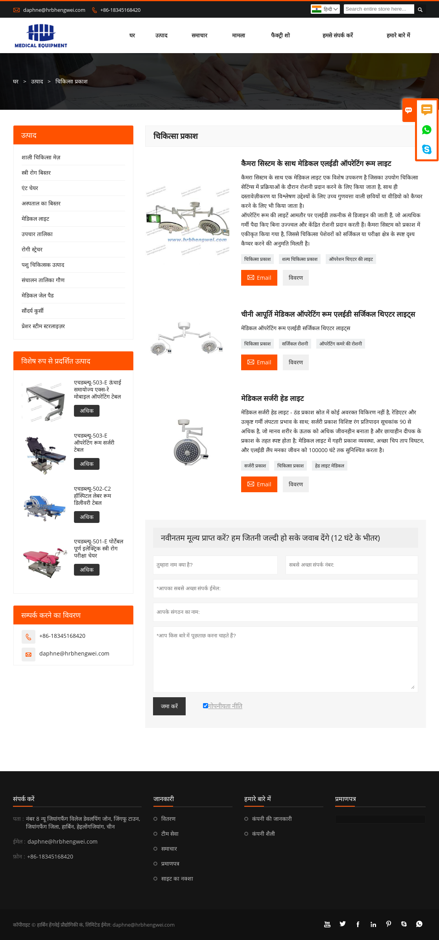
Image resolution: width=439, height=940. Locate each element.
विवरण (296, 277)
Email (259, 277)
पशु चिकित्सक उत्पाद (43, 264)
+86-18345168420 (120, 9)
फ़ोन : (19, 856)
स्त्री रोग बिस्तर (36, 172)
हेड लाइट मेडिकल (329, 465)
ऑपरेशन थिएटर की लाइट (351, 259)
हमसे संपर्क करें (338, 35)
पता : (18, 818)
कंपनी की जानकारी (272, 818)
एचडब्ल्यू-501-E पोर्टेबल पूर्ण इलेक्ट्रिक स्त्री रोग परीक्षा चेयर (98, 548)
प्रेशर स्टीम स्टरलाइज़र (43, 326)
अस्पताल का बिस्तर (41, 203)
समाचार (199, 35)
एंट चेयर (30, 188)
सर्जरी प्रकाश (255, 465)
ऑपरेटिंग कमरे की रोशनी (340, 343)
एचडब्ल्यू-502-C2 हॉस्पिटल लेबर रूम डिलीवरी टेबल (92, 495)
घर (132, 35)
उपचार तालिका (37, 234)
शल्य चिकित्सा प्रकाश (299, 259)
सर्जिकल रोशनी (295, 343)
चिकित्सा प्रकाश (257, 259)
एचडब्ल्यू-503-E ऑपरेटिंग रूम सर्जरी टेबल (94, 442)
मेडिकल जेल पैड (37, 295)
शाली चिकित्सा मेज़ (41, 157)
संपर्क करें (24, 798)
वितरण (168, 818)
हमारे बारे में (398, 35)
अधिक (87, 410)
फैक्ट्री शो (280, 35)
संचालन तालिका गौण (43, 280)
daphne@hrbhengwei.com (54, 9)
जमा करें (169, 706)
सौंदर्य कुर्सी (33, 310)
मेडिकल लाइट (35, 218)
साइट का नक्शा (177, 878)
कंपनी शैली (263, 833)
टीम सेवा (170, 833)
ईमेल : (19, 841)
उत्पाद (161, 35)
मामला (238, 35)
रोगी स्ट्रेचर (32, 249)
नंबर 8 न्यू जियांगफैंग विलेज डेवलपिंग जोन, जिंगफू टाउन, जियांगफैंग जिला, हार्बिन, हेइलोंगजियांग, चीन (83, 822)
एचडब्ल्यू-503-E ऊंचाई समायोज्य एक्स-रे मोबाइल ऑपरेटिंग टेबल (97, 389)
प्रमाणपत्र (170, 863)
